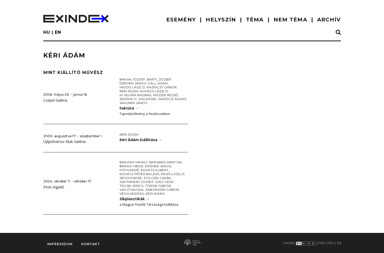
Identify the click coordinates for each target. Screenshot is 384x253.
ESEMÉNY (181, 19)
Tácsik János (131, 186)
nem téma (290, 19)
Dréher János (133, 83)
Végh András (132, 194)
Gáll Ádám (157, 83)
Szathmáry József (136, 182)
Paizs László (173, 174)
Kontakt (90, 244)
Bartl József (159, 79)
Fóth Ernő (129, 170)
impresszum (60, 244)
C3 (339, 243)
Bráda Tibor (131, 166)
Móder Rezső (165, 95)
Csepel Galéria (55, 100)
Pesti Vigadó (53, 187)
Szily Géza (164, 182)
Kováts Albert (154, 170)
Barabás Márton (165, 162)
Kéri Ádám (129, 91)
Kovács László (154, 91)
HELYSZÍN (221, 19)
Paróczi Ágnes (172, 99)
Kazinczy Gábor (162, 87)
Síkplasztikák (135, 198)
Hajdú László (132, 87)
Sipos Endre (131, 178)
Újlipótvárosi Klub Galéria (64, 141)
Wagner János (133, 103)
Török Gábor (158, 186)
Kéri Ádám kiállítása (141, 139)
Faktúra (129, 108)
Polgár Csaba (157, 178)
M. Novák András (135, 95)
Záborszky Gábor (162, 190)
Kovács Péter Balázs (139, 174)
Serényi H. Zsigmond (138, 99)
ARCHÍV (329, 19)
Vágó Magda (132, 190)
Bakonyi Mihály (133, 162)
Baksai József (132, 79)
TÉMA (254, 19)
